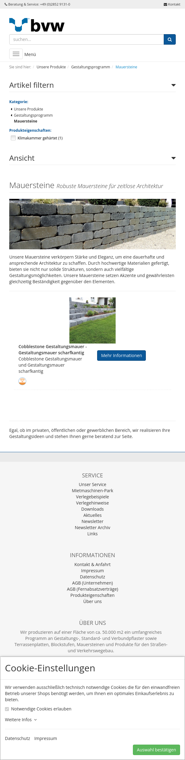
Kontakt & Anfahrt (92, 564)
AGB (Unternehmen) (92, 583)
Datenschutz (92, 577)
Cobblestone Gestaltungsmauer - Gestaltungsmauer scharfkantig (52, 350)
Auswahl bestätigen (156, 750)
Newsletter (93, 521)
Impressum (92, 570)
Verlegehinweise (92, 503)
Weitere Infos (21, 719)
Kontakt (174, 4)
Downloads (92, 509)
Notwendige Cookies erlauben (41, 709)
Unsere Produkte (27, 109)
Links (92, 534)
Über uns (92, 601)
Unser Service (92, 484)
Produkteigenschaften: (30, 130)
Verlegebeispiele (92, 497)
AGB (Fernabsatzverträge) (92, 589)
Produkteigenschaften (92, 595)
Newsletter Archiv (92, 527)
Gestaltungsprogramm (32, 115)
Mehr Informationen (121, 355)
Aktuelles (92, 515)
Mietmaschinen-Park (92, 490)
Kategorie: (18, 101)
